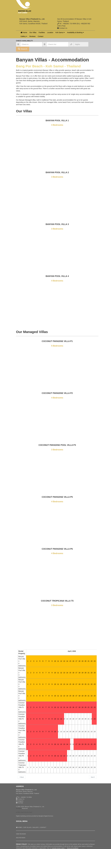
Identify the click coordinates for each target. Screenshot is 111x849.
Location (50, 32)
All (17, 808)
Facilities (42, 32)
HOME (19, 827)
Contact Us (21, 799)
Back (22, 777)
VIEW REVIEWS (21, 834)
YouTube (19, 802)
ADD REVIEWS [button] (20, 837)
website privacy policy (58, 848)
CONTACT (43, 827)
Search (22, 49)
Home (24, 32)
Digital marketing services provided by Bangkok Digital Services (34, 816)
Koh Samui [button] (60, 32)
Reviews (32, 36)
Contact (40, 36)
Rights (20, 808)
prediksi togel (20, 812)
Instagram (19, 801)
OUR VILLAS (27, 827)
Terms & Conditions (72, 848)
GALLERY (35, 827)
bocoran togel (28, 812)
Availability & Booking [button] (75, 32)
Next (93, 777)
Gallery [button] (24, 36)
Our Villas (32, 32)
